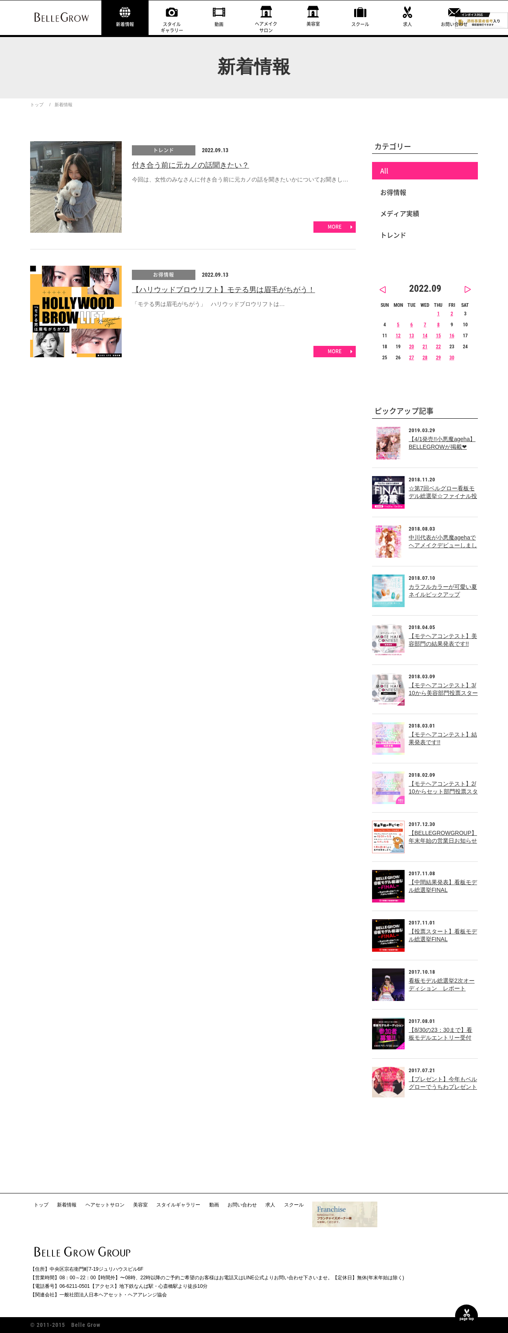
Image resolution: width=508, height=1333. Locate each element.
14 (425, 336)
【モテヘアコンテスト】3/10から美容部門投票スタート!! (443, 693)
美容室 (313, 23)
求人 (407, 24)
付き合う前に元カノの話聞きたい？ (190, 165)
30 (451, 358)
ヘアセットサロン (105, 1205)
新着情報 (125, 24)
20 (411, 347)
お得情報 (163, 274)
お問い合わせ (454, 24)
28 (425, 358)
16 (451, 336)
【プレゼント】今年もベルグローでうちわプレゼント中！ (443, 1087)
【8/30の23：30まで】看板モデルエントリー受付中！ (440, 1038)
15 (438, 336)
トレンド (163, 150)
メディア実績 (399, 213)
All (384, 170)
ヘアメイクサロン (266, 26)
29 (438, 358)
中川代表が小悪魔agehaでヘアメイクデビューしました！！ (443, 545)
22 (438, 347)
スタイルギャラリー (172, 27)
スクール (360, 24)
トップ (37, 104)
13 (411, 336)
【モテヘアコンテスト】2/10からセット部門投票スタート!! (443, 791)
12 (398, 336)
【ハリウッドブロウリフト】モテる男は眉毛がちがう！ (223, 290)
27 (411, 358)
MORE (335, 226)
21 (425, 347)
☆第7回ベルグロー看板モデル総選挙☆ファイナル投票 (443, 496)
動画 (219, 24)
